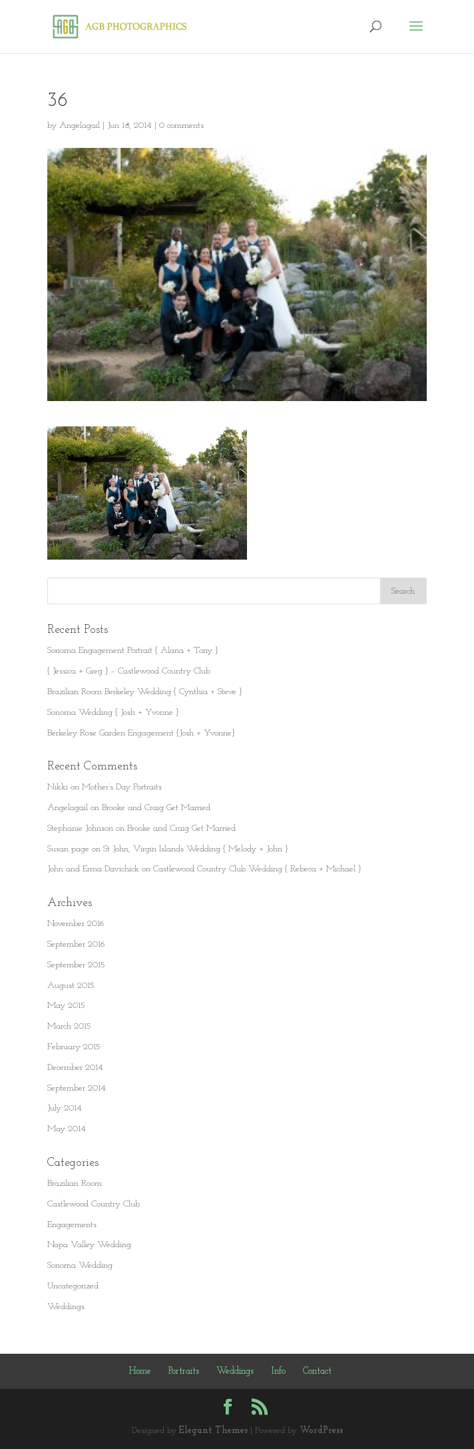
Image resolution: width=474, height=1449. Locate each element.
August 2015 (71, 986)
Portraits (183, 1371)
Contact (317, 1371)
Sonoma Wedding (80, 1265)
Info (278, 1371)
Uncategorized (73, 1286)
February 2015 (74, 1047)
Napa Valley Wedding (89, 1245)
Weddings (66, 1307)
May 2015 (66, 1006)
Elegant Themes (213, 1431)
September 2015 (76, 965)
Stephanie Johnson (80, 828)
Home (139, 1371)
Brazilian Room (74, 1184)
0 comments (181, 126)
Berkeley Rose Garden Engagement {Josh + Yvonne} (140, 733)
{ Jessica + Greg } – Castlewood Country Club (128, 671)
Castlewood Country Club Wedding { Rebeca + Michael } (257, 869)
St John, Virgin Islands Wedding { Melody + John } (195, 849)
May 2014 (66, 1129)
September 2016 (76, 944)
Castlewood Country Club (93, 1204)
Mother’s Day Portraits (122, 787)
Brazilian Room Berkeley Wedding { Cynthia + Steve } (144, 692)
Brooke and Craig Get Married (156, 808)
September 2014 (76, 1088)
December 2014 (75, 1068)
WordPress (321, 1431)
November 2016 (76, 924)
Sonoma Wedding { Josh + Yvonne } (112, 713)
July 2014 (64, 1108)
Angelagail (79, 126)
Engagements (72, 1225)
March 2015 (69, 1026)
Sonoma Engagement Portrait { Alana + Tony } (132, 651)
